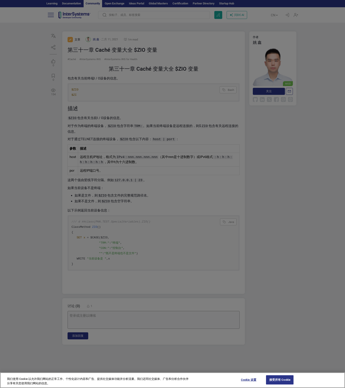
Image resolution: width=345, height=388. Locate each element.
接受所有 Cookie (279, 379)
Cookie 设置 (248, 379)
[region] (172, 380)
